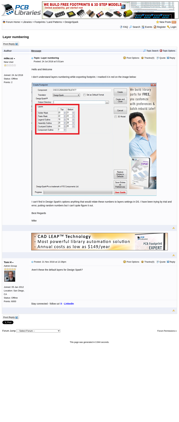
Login (173, 27)
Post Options (131, 58)
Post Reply (10, 44)
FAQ (125, 27)
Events (147, 27)
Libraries (27, 22)
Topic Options (167, 51)
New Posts (165, 22)
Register (161, 27)
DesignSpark (71, 22)
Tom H (9, 262)
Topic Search (150, 51)
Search (134, 27)
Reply (172, 58)
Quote (163, 58)
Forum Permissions (167, 331)
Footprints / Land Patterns (48, 22)
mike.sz (9, 58)
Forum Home (13, 22)
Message (36, 50)
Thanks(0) (147, 58)
